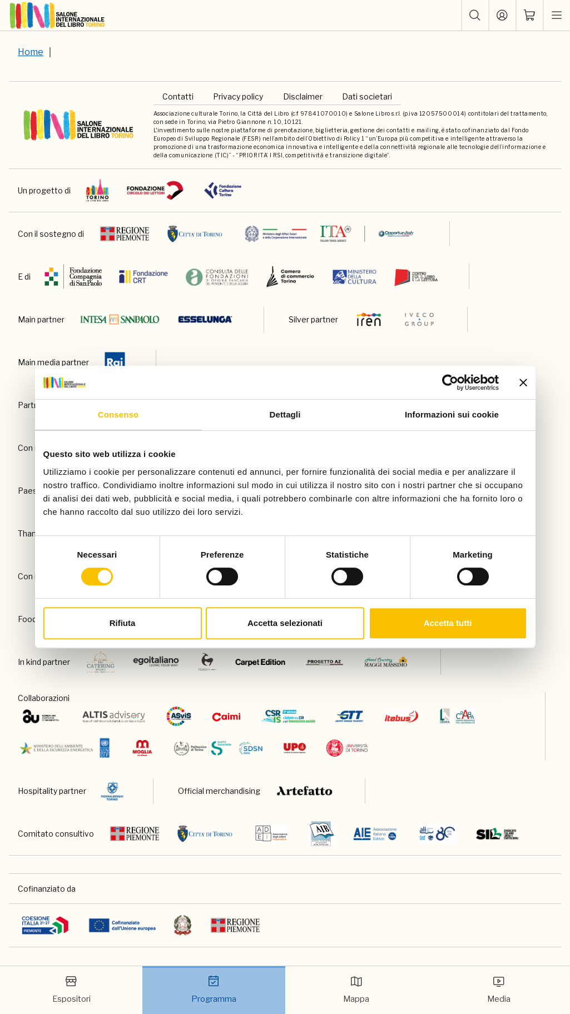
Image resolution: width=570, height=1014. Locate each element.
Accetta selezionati (285, 623)
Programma (213, 989)
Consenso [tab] (118, 414)
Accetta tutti (448, 623)
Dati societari (367, 96)
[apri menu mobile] (556, 15)
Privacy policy (238, 96)
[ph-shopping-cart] (529, 15)
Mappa (356, 989)
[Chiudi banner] (523, 382)
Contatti (178, 96)
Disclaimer (303, 96)
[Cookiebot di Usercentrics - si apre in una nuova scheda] (450, 382)
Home (30, 52)
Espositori (71, 989)
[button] (475, 15)
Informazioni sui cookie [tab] (452, 414)
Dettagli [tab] (285, 414)
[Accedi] (502, 15)
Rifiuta (123, 623)
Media (498, 989)
